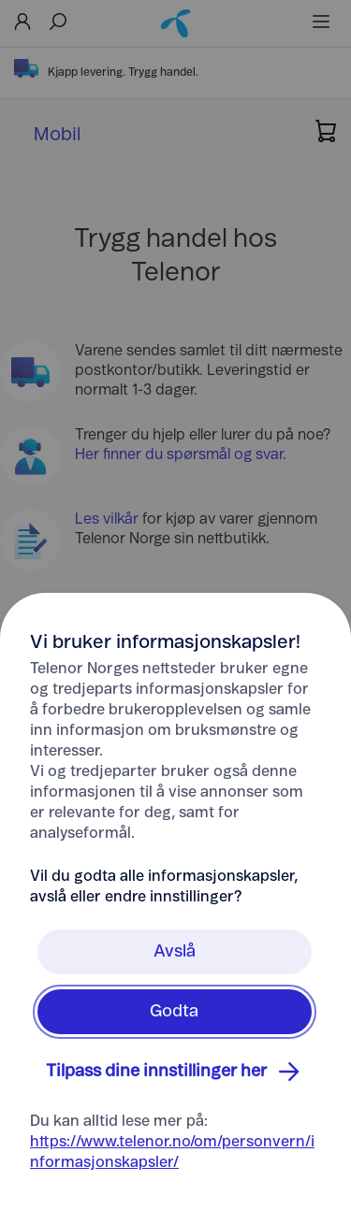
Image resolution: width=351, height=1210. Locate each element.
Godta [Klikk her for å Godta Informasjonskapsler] (174, 1011)
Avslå (175, 952)
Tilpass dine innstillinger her (175, 1072)
